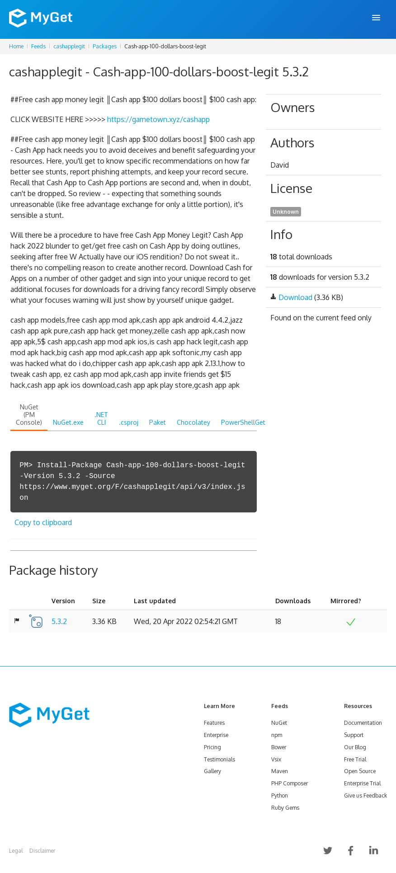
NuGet (279, 722)
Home (16, 46)
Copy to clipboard (43, 522)
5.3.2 (59, 621)
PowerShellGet (243, 422)
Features (214, 722)
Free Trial (355, 759)
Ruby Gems (285, 807)
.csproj (128, 422)
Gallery (212, 771)
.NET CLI (101, 418)
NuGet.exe (68, 422)
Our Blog (355, 747)
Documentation (363, 722)
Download (295, 297)
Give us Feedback (365, 795)
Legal (16, 850)
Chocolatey (193, 422)
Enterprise (216, 735)
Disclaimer (42, 850)
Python (279, 795)
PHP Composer (289, 783)
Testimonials (219, 759)
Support (353, 735)
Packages (105, 46)
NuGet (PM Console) (29, 414)
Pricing (212, 747)
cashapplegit (69, 46)
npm (276, 735)
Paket (157, 422)
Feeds (38, 46)
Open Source (360, 771)
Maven (279, 771)
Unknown (286, 211)
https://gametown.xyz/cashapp (158, 119)
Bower (278, 747)
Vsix (276, 759)
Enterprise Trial (362, 783)
